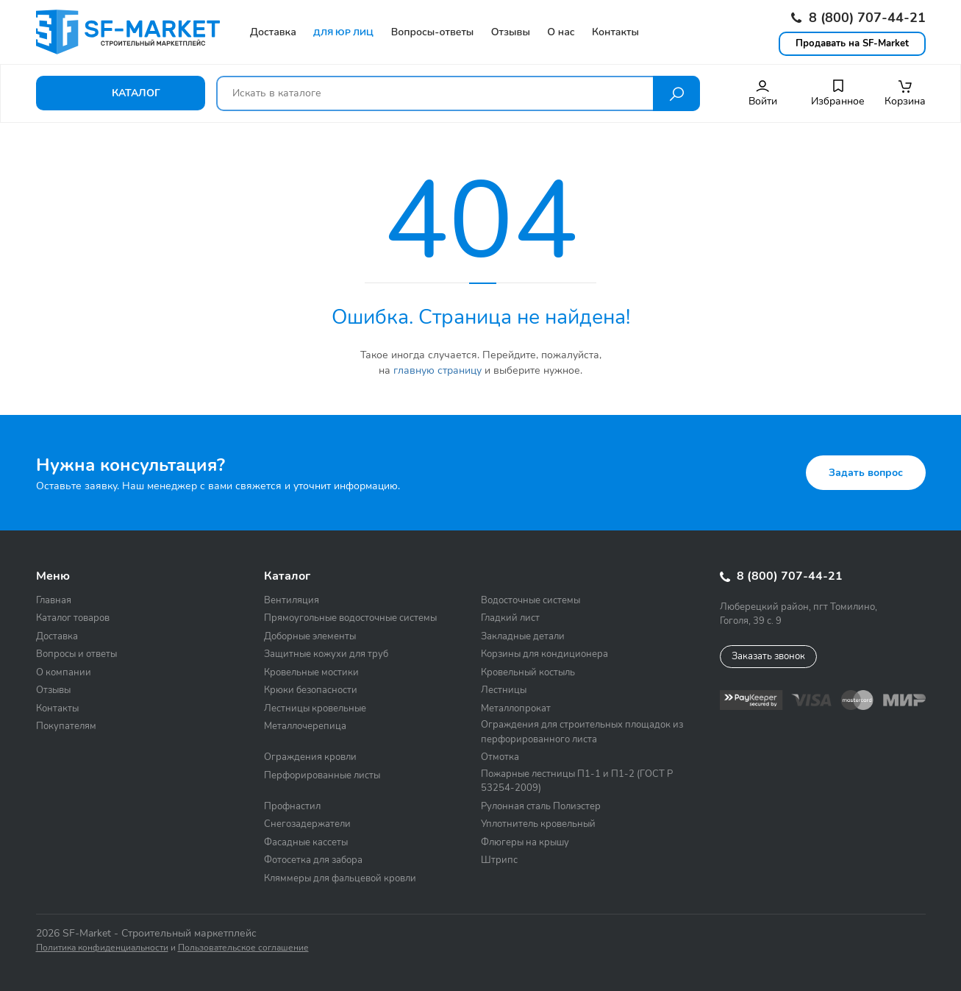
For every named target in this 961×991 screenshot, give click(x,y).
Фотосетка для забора (313, 860)
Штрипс (499, 860)
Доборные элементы (310, 636)
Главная (53, 600)
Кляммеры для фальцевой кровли (340, 878)
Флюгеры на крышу (525, 842)
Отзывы (53, 690)
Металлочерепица (305, 726)
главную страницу (437, 370)
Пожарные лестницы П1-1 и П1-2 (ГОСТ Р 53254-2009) (577, 781)
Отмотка (500, 757)
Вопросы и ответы (76, 654)
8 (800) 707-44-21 (858, 17)
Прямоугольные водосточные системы (350, 618)
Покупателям (66, 726)
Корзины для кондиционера (544, 654)
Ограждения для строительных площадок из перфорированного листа (582, 732)
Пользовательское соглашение (243, 947)
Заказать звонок (768, 656)
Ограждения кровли (310, 757)
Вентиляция (291, 600)
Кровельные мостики (311, 672)
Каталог (120, 93)
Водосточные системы (530, 600)
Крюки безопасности (310, 690)
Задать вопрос (866, 473)
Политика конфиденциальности (102, 947)
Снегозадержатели (307, 824)
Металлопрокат (516, 708)
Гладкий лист (510, 618)
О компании (63, 672)
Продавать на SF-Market (852, 43)
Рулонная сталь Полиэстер (541, 806)
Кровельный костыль (528, 672)
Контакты (57, 708)
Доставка (57, 636)
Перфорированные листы (322, 775)
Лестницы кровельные (315, 708)
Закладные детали (523, 636)
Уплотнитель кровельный (538, 824)
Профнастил (292, 806)
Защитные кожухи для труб (326, 654)
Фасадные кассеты (306, 842)
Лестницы (503, 690)
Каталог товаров (73, 618)
